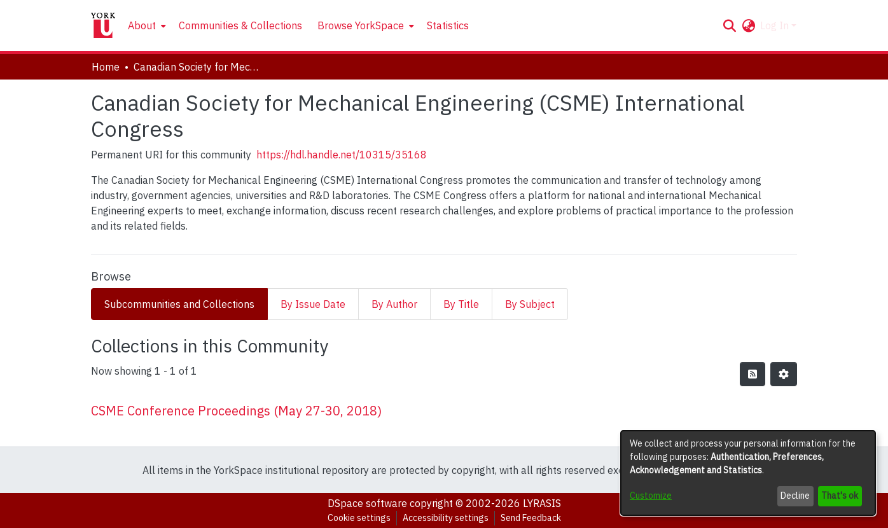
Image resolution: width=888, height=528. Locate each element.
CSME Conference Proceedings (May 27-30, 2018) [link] (236, 410)
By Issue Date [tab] (313, 304)
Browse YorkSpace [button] (360, 25)
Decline (795, 495)
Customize (651, 495)
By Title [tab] (461, 304)
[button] (729, 25)
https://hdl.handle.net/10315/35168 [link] (341, 154)
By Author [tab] (394, 304)
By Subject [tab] (530, 304)
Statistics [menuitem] (448, 25)
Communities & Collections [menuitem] (240, 25)
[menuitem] (145, 25)
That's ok (839, 495)
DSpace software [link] (367, 503)
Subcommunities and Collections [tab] (179, 304)
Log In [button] (775, 25)
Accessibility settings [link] (446, 518)
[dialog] (748, 473)
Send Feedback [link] (531, 518)
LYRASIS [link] (542, 503)
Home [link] (106, 66)
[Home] (103, 25)
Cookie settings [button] (359, 518)
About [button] (142, 25)
